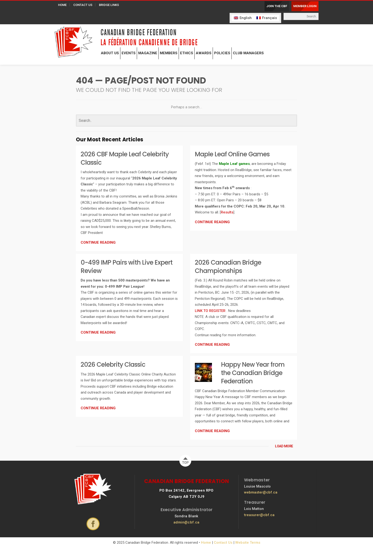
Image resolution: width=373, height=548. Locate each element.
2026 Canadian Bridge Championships (228, 266)
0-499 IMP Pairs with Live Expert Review (126, 266)
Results (227, 212)
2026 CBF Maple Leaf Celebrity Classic (125, 158)
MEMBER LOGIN (305, 6)
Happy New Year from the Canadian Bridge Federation (253, 372)
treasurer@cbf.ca (259, 515)
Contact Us (223, 542)
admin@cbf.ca (186, 522)
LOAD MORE (284, 446)
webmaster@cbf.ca (260, 492)
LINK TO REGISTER (210, 311)
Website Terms (247, 542)
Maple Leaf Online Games (232, 154)
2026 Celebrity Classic (113, 364)
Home (206, 542)
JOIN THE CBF (276, 6)
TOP (185, 459)
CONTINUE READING (98, 242)
